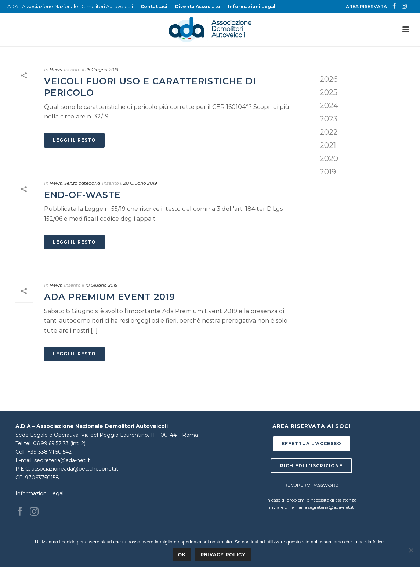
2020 (329, 158)
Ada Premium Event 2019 (109, 296)
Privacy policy (223, 554)
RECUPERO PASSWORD (311, 485)
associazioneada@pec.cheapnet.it (75, 468)
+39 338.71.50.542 (49, 452)
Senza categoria (82, 183)
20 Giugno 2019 (140, 183)
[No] (410, 550)
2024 (329, 105)
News (56, 69)
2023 (328, 118)
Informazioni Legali (252, 6)
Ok (182, 554)
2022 (329, 132)
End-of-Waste (82, 194)
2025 (328, 92)
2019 (328, 171)
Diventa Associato (197, 6)
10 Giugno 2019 (101, 285)
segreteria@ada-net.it (62, 460)
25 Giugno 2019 (101, 69)
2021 (328, 145)
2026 (329, 79)
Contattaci (154, 6)
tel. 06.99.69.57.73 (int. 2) (55, 443)
